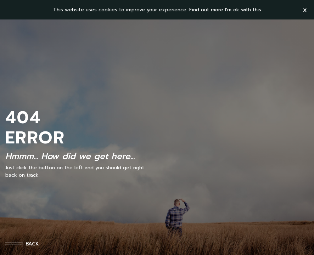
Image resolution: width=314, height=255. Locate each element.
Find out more (206, 9)
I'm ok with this (243, 9)
